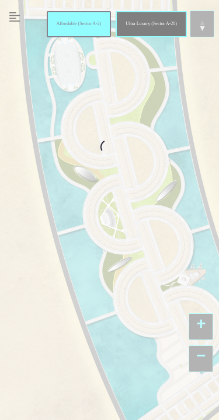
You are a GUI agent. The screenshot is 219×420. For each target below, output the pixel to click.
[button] (201, 326)
